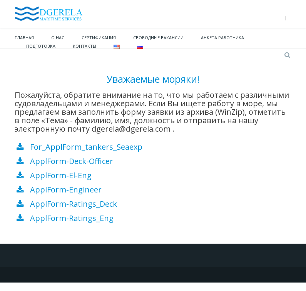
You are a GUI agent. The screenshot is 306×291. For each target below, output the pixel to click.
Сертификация (99, 37)
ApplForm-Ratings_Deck (73, 204)
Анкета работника (222, 37)
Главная (24, 37)
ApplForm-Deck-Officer (71, 161)
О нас (57, 37)
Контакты (84, 46)
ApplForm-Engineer (66, 189)
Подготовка (40, 46)
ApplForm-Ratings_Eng (72, 218)
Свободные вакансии (158, 37)
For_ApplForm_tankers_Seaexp (85, 147)
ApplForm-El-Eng (61, 175)
